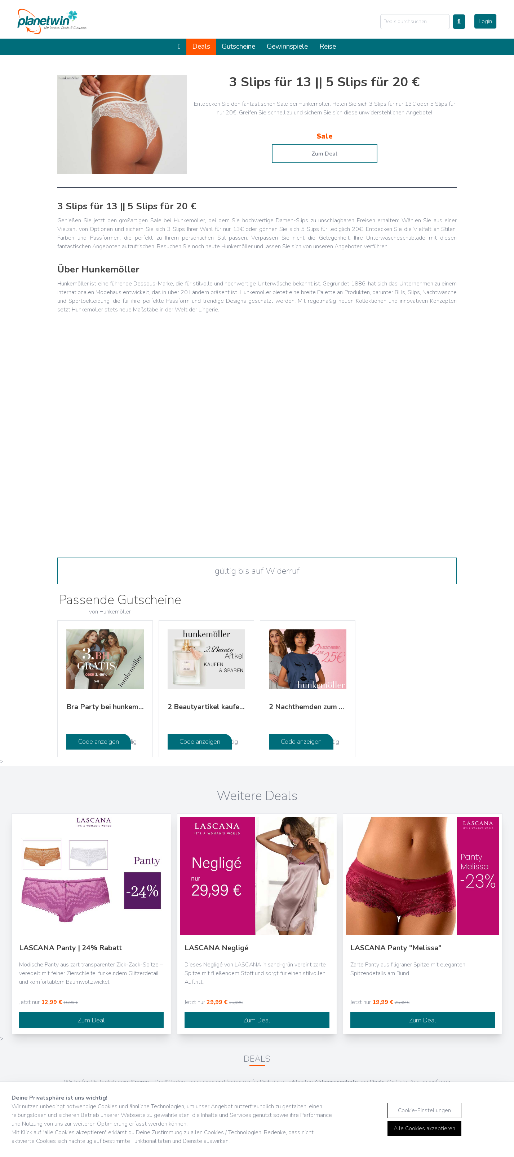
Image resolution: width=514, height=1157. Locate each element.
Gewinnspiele (287, 46)
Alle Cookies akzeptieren (424, 1128)
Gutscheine (238, 46)
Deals (201, 46)
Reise (327, 46)
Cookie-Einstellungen (424, 1110)
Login (485, 21)
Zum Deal (324, 154)
